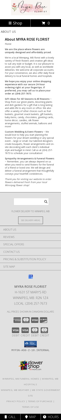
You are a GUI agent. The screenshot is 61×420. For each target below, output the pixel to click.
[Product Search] (31, 201)
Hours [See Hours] (51, 417)
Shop (15, 23)
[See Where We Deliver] (30, 220)
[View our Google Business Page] (30, 278)
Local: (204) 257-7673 (30, 303)
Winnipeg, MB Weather (15, 390)
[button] (30, 344)
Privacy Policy (16, 401)
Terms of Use (30, 407)
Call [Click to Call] (10, 417)
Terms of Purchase (40, 401)
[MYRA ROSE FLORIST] (30, 14)
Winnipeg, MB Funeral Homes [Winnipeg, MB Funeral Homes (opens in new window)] (20, 378)
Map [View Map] (30, 417)
